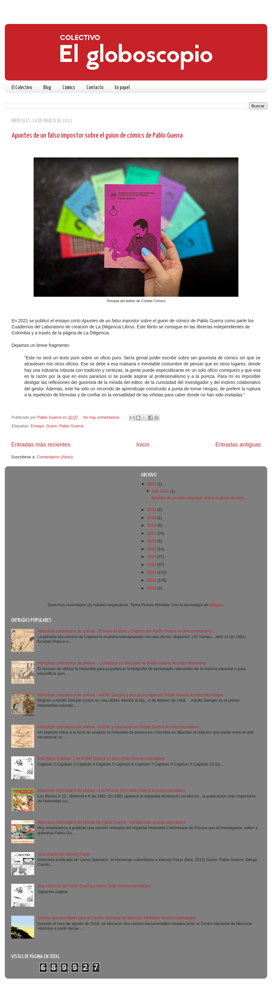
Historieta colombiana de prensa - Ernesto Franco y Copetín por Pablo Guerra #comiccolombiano (124, 631)
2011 (152, 580)
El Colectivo (22, 87)
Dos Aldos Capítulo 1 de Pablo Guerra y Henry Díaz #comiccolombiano (101, 758)
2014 (152, 556)
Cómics (68, 87)
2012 (152, 572)
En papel (122, 87)
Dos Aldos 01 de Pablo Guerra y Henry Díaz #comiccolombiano (94, 886)
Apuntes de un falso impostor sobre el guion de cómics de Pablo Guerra (97, 135)
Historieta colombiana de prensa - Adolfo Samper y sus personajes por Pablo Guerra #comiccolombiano (130, 695)
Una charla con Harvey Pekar (63, 854)
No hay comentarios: (102, 417)
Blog (47, 87)
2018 (152, 525)
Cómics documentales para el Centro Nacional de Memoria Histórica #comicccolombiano (116, 918)
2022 (152, 484)
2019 (152, 518)
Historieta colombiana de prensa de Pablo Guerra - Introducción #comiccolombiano (111, 822)
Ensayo (37, 426)
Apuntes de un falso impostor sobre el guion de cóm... (199, 498)
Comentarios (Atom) (55, 457)
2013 (152, 564)
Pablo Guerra (71, 426)
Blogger (216, 605)
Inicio (142, 444)
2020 (152, 510)
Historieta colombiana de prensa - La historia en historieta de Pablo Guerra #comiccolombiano (121, 663)
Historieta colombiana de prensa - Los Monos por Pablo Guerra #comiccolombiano (111, 790)
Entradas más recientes (40, 444)
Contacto (94, 87)
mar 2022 (161, 491)
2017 (152, 533)
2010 (152, 588)
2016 (152, 541)
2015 (152, 549)
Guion (51, 426)
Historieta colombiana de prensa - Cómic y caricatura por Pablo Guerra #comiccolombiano (118, 727)
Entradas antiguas (238, 444)
